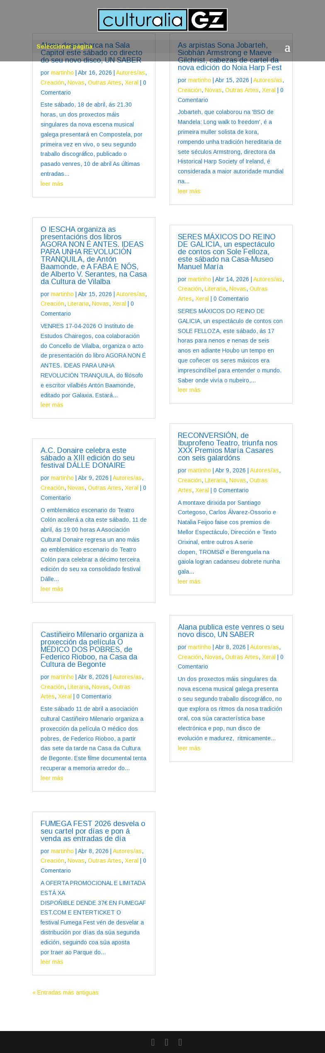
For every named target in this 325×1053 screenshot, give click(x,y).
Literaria (78, 303)
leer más (52, 183)
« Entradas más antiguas (65, 992)
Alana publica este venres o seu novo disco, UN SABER (231, 631)
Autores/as (130, 72)
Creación (52, 82)
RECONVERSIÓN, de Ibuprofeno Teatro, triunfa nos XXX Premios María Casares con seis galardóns (227, 446)
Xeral (131, 82)
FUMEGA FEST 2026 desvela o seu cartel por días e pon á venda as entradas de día (93, 831)
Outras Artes (104, 82)
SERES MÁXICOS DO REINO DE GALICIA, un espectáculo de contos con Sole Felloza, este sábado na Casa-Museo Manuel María (227, 252)
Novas (76, 82)
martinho (62, 72)
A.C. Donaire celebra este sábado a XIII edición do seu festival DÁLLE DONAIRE (88, 457)
